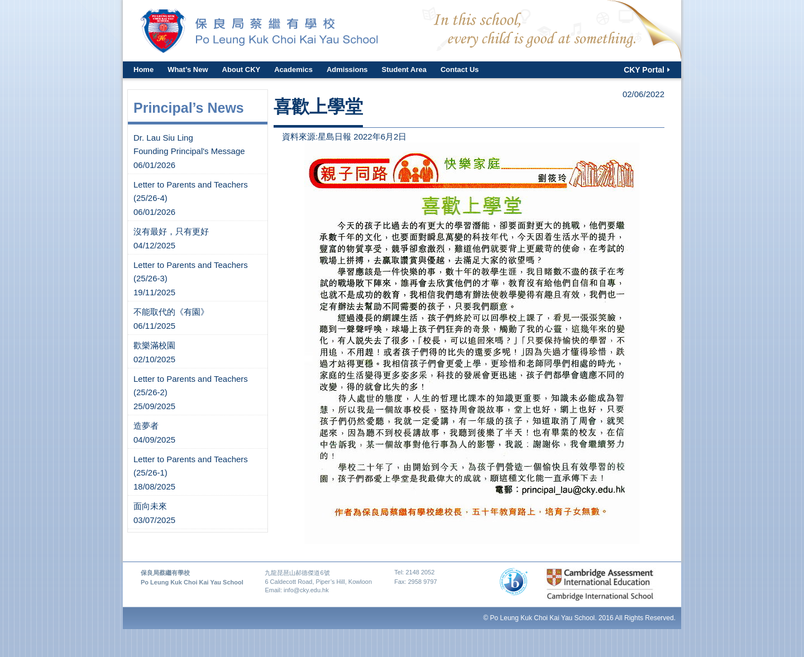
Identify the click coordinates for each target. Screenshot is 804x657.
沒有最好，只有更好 (171, 231)
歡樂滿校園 (154, 345)
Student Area (404, 69)
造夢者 (146, 425)
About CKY (241, 69)
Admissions (347, 69)
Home (143, 69)
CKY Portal (644, 69)
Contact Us (460, 69)
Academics (293, 69)
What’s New (188, 69)
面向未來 (150, 506)
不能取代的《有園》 (171, 311)
